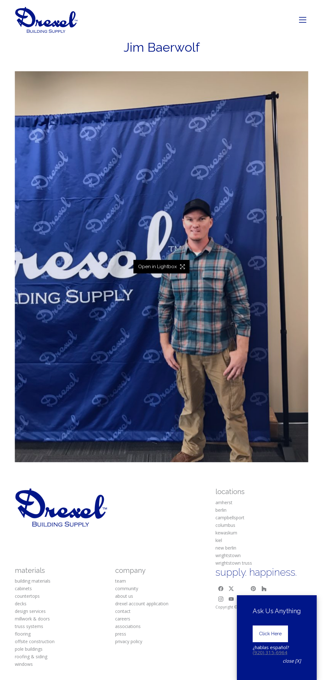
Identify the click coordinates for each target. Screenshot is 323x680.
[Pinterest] (253, 588)
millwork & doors (32, 619)
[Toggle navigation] (302, 20)
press (120, 634)
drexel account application (141, 604)
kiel (218, 540)
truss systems (29, 626)
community (126, 588)
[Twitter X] (231, 588)
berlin (220, 510)
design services (30, 611)
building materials (32, 581)
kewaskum (226, 533)
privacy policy (128, 641)
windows (24, 664)
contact (123, 611)
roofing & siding (31, 657)
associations (128, 626)
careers (122, 619)
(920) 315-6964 (270, 671)
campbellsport (229, 518)
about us (124, 596)
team (120, 581)
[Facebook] (220, 588)
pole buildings (29, 649)
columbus (225, 525)
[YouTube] (231, 599)
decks (20, 604)
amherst (223, 502)
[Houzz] (264, 588)
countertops (27, 596)
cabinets (23, 588)
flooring (23, 634)
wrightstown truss (233, 563)
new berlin (225, 548)
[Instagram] (220, 599)
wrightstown (228, 555)
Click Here (270, 653)
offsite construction (35, 641)
